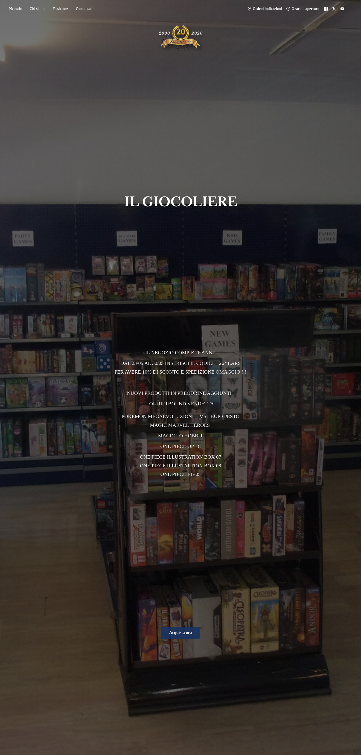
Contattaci (84, 9)
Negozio (15, 9)
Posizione (60, 9)
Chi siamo (37, 9)
